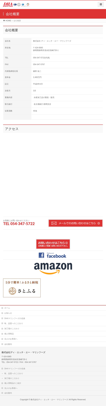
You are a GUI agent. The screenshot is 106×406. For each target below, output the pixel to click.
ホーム (7, 308)
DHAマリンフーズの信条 (14, 318)
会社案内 (8, 344)
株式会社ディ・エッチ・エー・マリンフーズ (49, 399)
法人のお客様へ (10, 339)
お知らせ (8, 313)
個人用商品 (9, 334)
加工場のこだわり (11, 328)
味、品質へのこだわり (13, 323)
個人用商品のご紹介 (12, 383)
